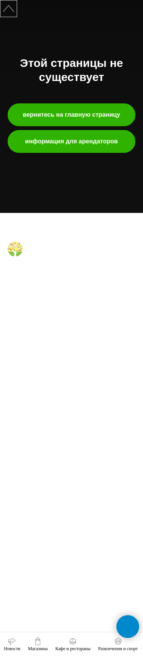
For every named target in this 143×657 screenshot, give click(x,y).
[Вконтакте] (12, 274)
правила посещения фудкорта (40, 379)
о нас (13, 409)
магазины (18, 336)
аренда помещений (28, 420)
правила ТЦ (20, 453)
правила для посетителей (35, 357)
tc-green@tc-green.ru (31, 600)
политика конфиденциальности (41, 485)
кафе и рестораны (27, 347)
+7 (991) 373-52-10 (27, 558)
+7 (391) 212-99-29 (27, 537)
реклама (16, 431)
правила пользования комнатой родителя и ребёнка (63, 368)
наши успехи (21, 464)
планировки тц (23, 442)
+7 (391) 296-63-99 (27, 579)
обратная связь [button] (24, 515)
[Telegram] (25, 274)
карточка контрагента (30, 475)
